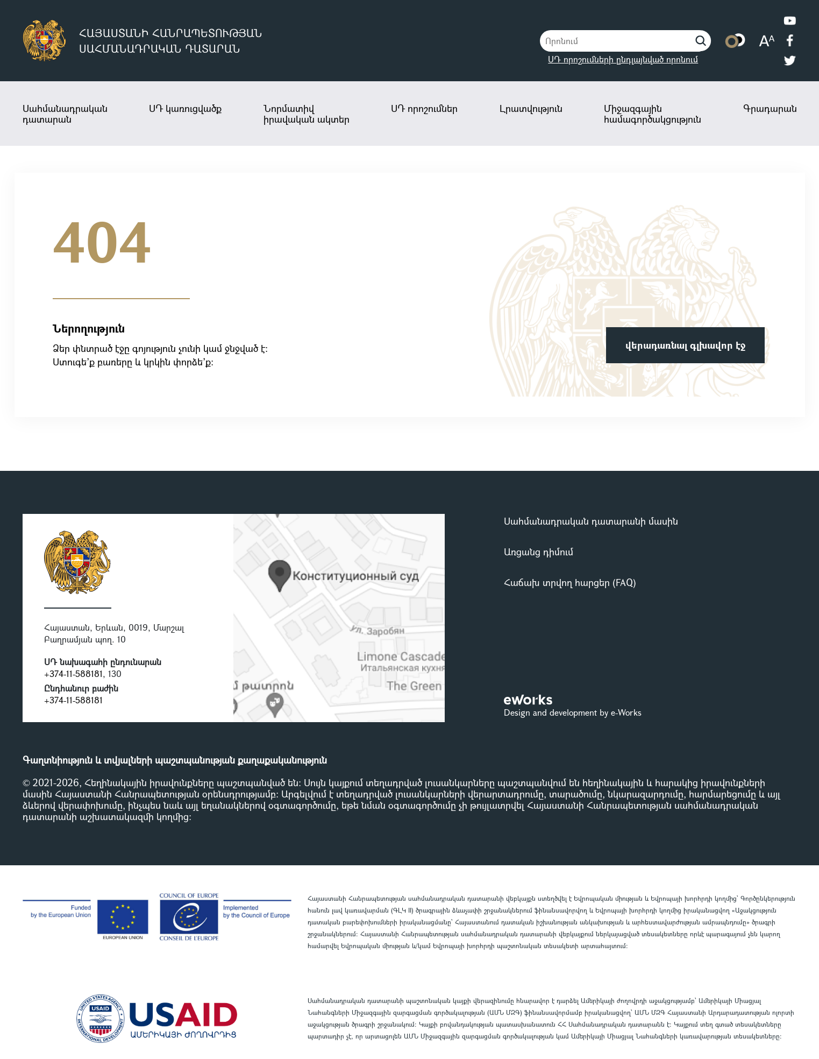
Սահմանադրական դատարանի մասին (591, 520)
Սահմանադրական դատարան (65, 113)
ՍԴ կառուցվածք (185, 108)
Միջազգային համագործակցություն (652, 113)
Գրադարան (770, 108)
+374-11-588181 (73, 673)
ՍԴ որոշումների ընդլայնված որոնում (623, 59)
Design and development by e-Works (573, 712)
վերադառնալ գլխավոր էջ (685, 344)
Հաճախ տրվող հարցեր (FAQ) (570, 582)
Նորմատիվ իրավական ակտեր (306, 113)
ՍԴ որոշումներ (424, 108)
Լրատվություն (531, 108)
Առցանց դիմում (538, 551)
